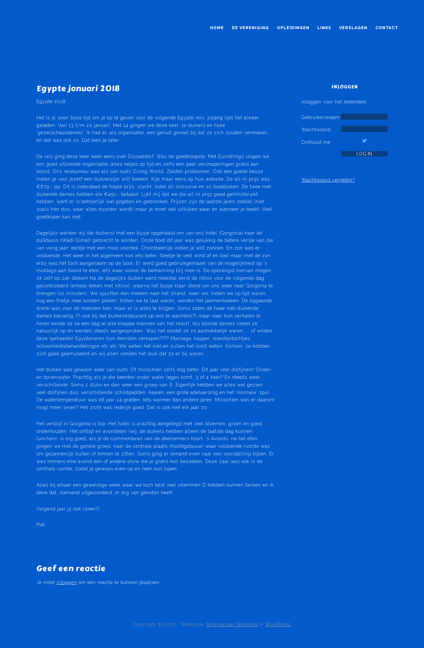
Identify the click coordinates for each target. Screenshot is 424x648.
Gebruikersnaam (320, 117)
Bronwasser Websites (232, 624)
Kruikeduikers (52, 39)
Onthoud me (316, 142)
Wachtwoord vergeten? (328, 180)
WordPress (278, 624)
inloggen (67, 582)
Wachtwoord (316, 129)
